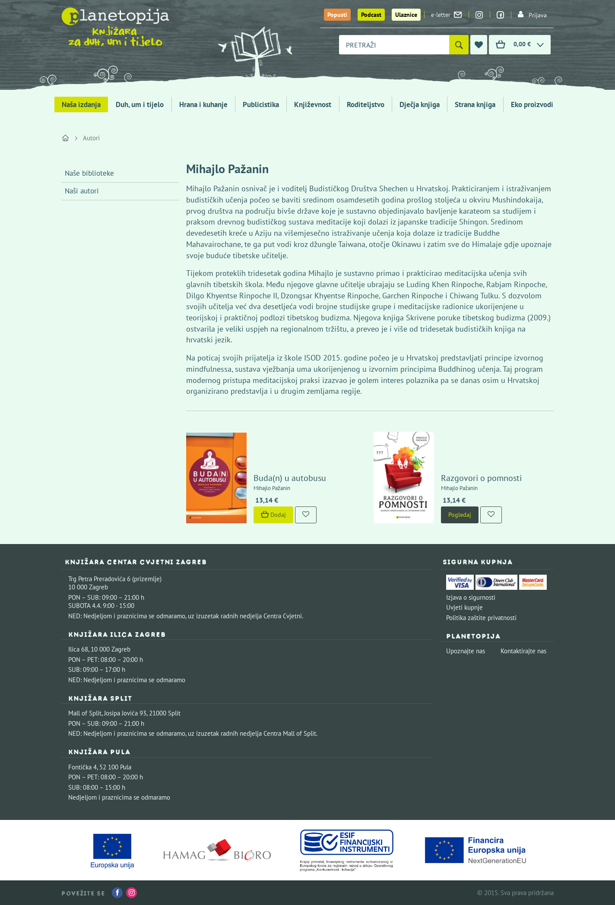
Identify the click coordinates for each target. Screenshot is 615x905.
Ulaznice (406, 15)
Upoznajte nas (465, 651)
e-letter (446, 15)
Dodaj (273, 515)
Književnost (312, 104)
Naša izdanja (81, 104)
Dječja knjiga (419, 104)
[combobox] (394, 44)
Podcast (371, 15)
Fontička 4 (82, 767)
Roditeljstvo (365, 104)
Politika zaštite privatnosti (481, 618)
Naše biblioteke (89, 173)
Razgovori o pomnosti (481, 478)
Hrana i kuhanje (203, 104)
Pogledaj (459, 515)
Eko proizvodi (532, 104)
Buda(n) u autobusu (290, 478)
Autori (91, 138)
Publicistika (261, 104)
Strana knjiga (475, 104)
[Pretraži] (459, 44)
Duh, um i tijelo (140, 104)
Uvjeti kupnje (464, 607)
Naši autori (82, 191)
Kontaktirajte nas (523, 651)
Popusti (337, 15)
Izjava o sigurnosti (470, 597)
